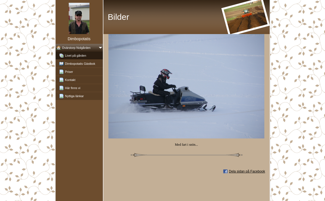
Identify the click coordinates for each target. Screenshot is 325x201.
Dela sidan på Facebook (247, 171)
